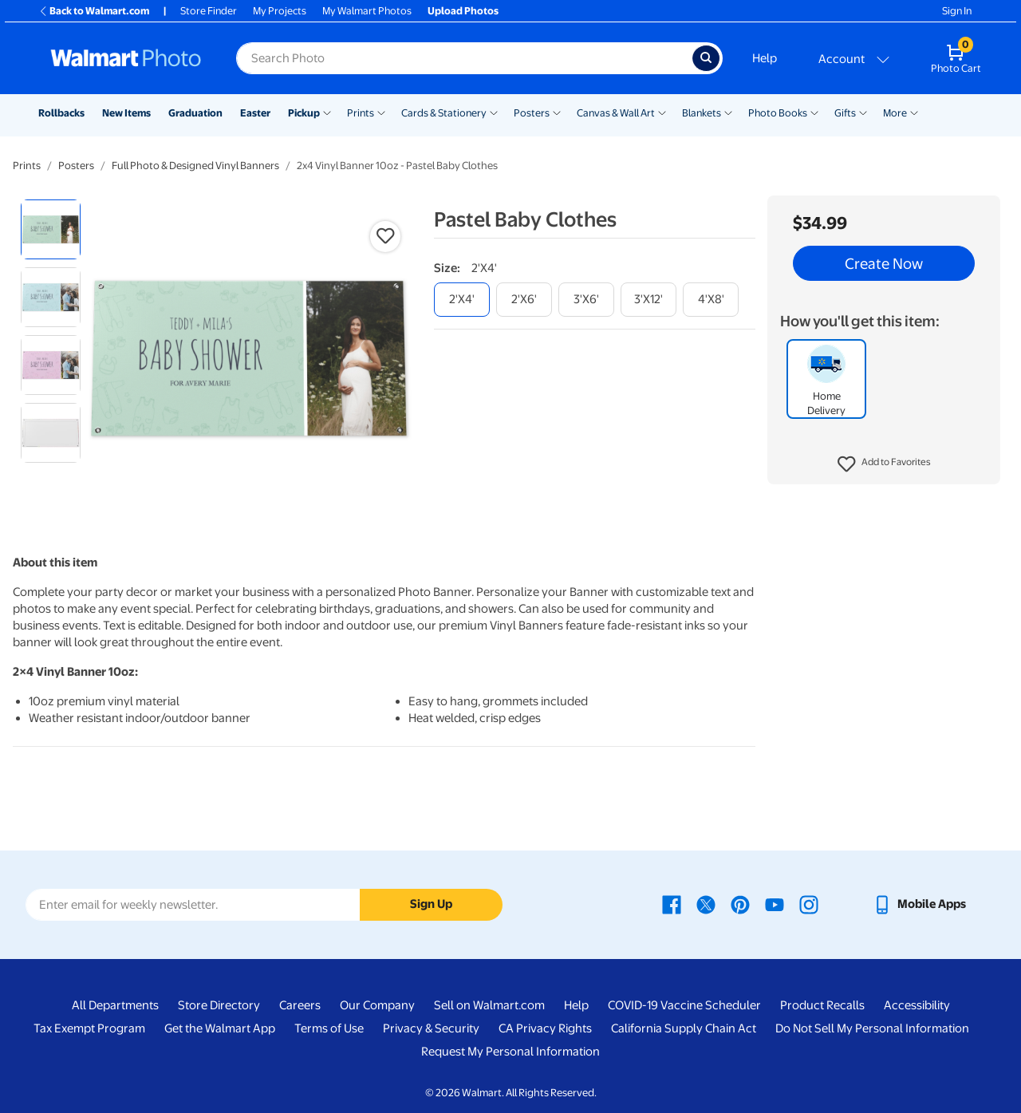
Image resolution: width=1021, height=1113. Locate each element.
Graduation (195, 113)
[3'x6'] (586, 299)
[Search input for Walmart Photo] (464, 58)
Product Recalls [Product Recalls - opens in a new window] (822, 1005)
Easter (255, 113)
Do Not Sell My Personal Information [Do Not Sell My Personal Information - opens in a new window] (872, 1028)
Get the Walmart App (219, 1028)
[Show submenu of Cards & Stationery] (494, 111)
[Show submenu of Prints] (381, 111)
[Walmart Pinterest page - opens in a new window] (740, 904)
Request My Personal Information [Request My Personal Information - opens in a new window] (510, 1051)
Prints (360, 113)
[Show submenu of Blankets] (728, 111)
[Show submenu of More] (914, 111)
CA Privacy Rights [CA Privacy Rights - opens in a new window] (545, 1028)
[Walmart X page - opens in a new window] (705, 904)
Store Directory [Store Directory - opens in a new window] (219, 1005)
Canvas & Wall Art (616, 113)
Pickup (304, 113)
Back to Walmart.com (93, 11)
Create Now (884, 263)
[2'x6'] (524, 299)
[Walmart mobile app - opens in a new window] (919, 904)
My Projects (279, 11)
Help (764, 58)
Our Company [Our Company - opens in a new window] (377, 1005)
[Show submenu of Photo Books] (814, 111)
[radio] (51, 229)
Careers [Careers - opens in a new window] (300, 1005)
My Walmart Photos (367, 11)
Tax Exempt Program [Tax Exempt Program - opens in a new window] (89, 1028)
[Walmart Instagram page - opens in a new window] (808, 904)
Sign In (957, 11)
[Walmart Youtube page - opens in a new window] (774, 904)
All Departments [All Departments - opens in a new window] (115, 1005)
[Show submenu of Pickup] (327, 111)
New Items (126, 113)
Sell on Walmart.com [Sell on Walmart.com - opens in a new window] (489, 1005)
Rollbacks (61, 113)
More (895, 113)
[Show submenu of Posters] (557, 111)
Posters (532, 113)
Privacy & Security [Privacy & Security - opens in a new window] (431, 1028)
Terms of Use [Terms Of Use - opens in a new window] (329, 1028)
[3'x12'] (648, 299)
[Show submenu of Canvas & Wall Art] (662, 111)
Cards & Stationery (444, 113)
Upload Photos (463, 11)
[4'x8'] (711, 299)
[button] (884, 464)
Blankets (701, 113)
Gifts (845, 113)
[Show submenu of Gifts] (863, 111)
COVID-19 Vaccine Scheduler (684, 1005)
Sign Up (431, 904)
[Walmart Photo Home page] (126, 58)
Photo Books (777, 113)
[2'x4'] (462, 299)
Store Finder (208, 11)
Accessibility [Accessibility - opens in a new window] (917, 1005)
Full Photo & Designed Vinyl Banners (195, 166)
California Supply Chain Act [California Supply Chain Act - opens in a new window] (683, 1028)
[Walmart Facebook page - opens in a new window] (671, 904)
